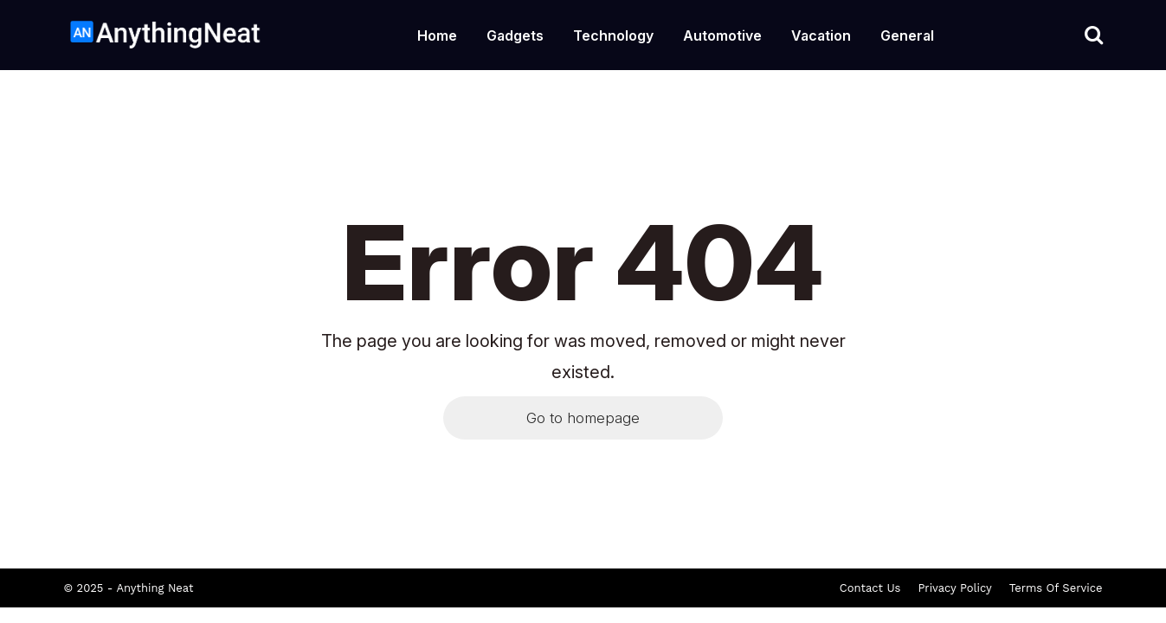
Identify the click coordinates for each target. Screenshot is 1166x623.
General (907, 35)
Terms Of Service (1056, 587)
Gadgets (515, 35)
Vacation (821, 35)
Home (437, 35)
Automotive (722, 35)
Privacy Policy (954, 587)
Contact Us (870, 587)
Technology (613, 35)
